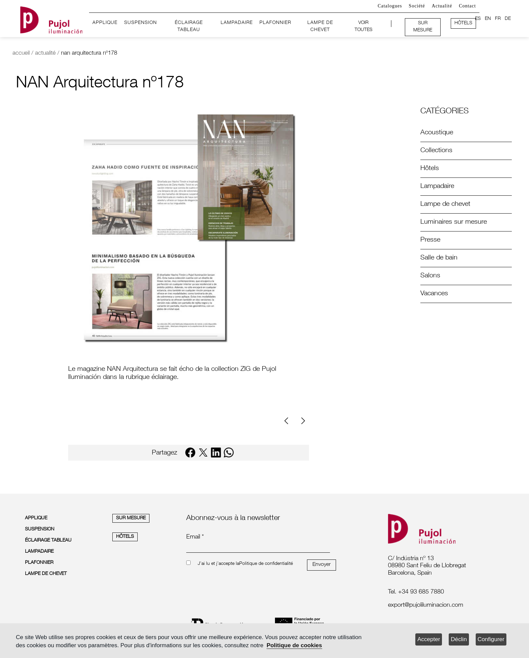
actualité (45, 53)
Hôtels (429, 168)
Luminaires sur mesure (453, 222)
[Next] (302, 421)
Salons (430, 276)
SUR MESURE (422, 27)
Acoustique (436, 133)
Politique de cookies (294, 645)
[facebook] (190, 452)
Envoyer (321, 565)
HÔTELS (463, 23)
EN (488, 19)
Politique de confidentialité (266, 563)
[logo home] (51, 19)
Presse (430, 240)
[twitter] (203, 452)
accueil (21, 53)
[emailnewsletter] (258, 548)
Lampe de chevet (445, 204)
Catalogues (390, 5)
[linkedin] (216, 452)
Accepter (428, 639)
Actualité (442, 5)
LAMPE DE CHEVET (320, 27)
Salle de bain (438, 258)
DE (508, 19)
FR (498, 19)
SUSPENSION (140, 23)
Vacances (434, 294)
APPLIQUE (104, 23)
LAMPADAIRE (237, 23)
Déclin (459, 639)
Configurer (491, 639)
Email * (195, 537)
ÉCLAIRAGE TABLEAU (189, 27)
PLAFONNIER (275, 23)
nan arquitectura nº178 (89, 53)
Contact (467, 5)
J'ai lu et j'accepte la (218, 563)
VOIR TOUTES (363, 27)
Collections (436, 150)
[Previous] (289, 421)
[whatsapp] (228, 452)
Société (417, 5)
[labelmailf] (443, 605)
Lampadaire (437, 186)
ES (478, 19)
